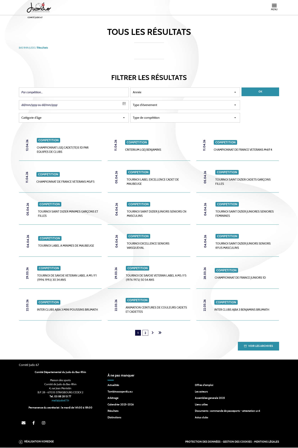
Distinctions (114, 418)
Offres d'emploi (204, 385)
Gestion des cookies (237, 442)
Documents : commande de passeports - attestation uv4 (227, 411)
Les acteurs (201, 392)
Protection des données (203, 442)
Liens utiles (201, 405)
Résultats (113, 411)
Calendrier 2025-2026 (121, 405)
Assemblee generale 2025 (210, 398)
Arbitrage (113, 398)
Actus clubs (201, 418)
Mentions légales (266, 442)
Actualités (113, 385)
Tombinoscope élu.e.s (120, 392)
